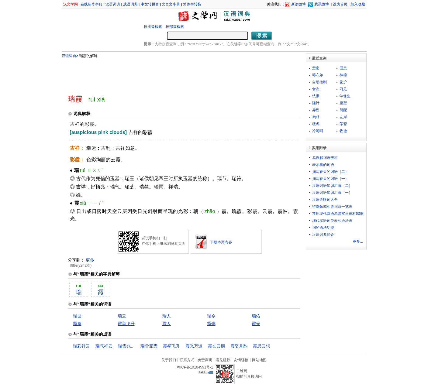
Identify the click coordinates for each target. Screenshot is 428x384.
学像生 (345, 96)
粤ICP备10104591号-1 (195, 367)
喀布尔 (317, 75)
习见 (343, 89)
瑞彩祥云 (81, 346)
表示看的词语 (323, 165)
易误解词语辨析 (325, 158)
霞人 (166, 323)
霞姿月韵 (238, 346)
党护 (343, 82)
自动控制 (319, 82)
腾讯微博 (321, 4)
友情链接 (241, 360)
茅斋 (343, 124)
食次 (315, 89)
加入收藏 (357, 4)
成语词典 (130, 4)
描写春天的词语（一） (330, 179)
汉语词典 (112, 4)
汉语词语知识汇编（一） (332, 192)
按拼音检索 (153, 27)
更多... (358, 241)
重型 (343, 103)
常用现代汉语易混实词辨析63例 (338, 213)
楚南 (315, 68)
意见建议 (223, 360)
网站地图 (259, 360)
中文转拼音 (150, 4)
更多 (90, 260)
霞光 (256, 323)
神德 (343, 75)
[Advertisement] (174, 73)
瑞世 (77, 316)
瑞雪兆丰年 (128, 346)
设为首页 (340, 4)
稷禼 (315, 124)
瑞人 (166, 316)
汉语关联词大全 (325, 199)
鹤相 (315, 117)
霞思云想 (261, 346)
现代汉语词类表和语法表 (332, 220)
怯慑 (315, 96)
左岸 (343, 117)
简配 (343, 110)
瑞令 (211, 316)
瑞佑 (256, 316)
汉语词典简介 (323, 234)
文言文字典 (171, 4)
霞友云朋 (216, 346)
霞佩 (211, 323)
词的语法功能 (323, 227)
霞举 (77, 323)
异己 (315, 110)
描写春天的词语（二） (330, 172)
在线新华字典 (91, 4)
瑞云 (122, 316)
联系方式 (187, 360)
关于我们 (168, 360)
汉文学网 (70, 4)
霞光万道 (193, 346)
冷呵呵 (317, 131)
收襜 (343, 131)
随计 (315, 103)
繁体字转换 (192, 4)
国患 (343, 68)
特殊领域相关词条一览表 (332, 206)
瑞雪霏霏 (148, 346)
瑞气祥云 (103, 346)
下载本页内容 (221, 242)
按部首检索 (175, 27)
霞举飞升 (126, 323)
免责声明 (205, 360)
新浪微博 (298, 4)
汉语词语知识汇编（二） (332, 185)
